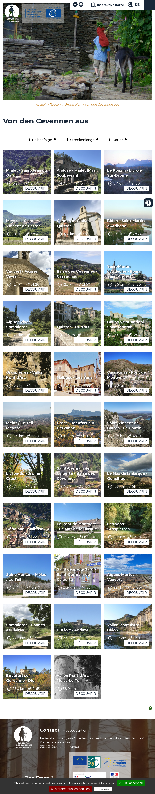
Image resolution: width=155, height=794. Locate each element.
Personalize (103, 789)
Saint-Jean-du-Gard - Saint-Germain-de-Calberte (76, 574)
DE (137, 5)
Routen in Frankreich (65, 104)
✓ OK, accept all (131, 783)
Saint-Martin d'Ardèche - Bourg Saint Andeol (124, 271)
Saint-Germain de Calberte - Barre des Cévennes (76, 473)
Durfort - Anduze (73, 630)
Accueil (41, 104)
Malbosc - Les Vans (74, 377)
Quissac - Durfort (73, 327)
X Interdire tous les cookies (70, 789)
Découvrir (35, 188)
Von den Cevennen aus (102, 104)
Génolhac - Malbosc (24, 529)
